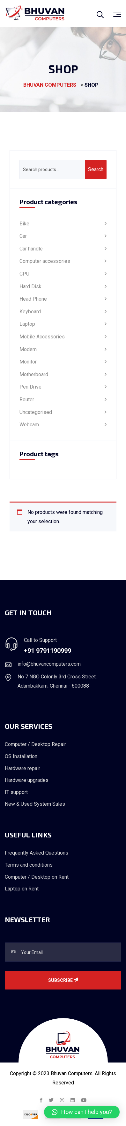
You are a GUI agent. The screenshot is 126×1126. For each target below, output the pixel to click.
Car (23, 236)
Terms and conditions (29, 865)
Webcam (29, 425)
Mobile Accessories (42, 337)
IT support (16, 792)
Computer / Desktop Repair (35, 744)
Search (95, 169)
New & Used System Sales (35, 804)
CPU (24, 274)
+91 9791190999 (47, 651)
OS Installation (21, 756)
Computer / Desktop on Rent (37, 877)
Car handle (31, 249)
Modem (28, 349)
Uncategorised (35, 412)
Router (26, 399)
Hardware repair (22, 768)
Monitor (28, 362)
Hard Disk (30, 286)
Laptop (27, 324)
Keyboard (30, 312)
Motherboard (33, 374)
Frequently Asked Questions (36, 853)
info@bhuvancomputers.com (49, 664)
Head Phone (33, 299)
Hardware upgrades (26, 780)
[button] (82, 1112)
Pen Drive (30, 387)
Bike (24, 224)
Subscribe (63, 980)
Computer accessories (44, 261)
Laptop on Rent (22, 889)
